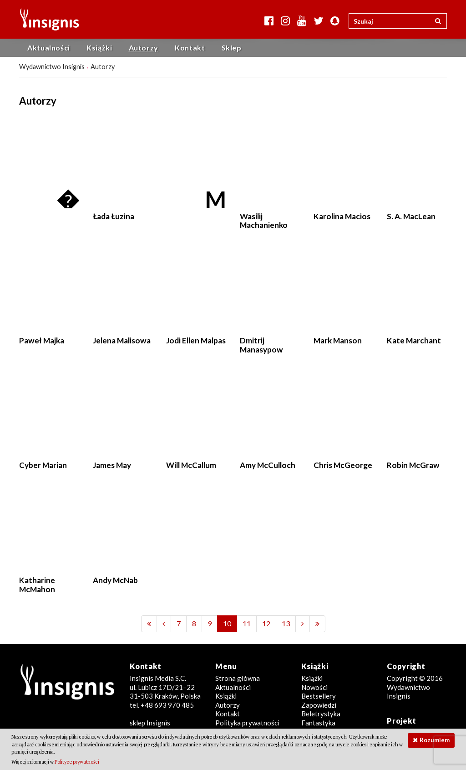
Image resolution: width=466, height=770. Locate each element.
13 (286, 623)
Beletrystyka (320, 714)
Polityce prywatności (77, 762)
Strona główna (237, 678)
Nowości (314, 687)
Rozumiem (435, 740)
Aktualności (48, 47)
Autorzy (143, 47)
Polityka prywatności (247, 723)
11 (247, 623)
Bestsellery (318, 696)
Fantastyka (318, 723)
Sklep (232, 47)
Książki (99, 47)
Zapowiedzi (318, 705)
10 (227, 623)
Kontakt (190, 47)
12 (266, 623)
